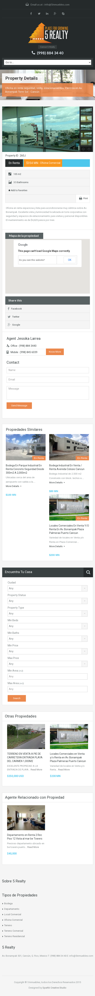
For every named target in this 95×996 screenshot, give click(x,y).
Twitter (13, 316)
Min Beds (13, 620)
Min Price (13, 645)
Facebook (15, 308)
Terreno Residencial (14, 936)
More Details (13, 486)
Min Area (15, 670)
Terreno (8, 925)
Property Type (16, 607)
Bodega (8, 903)
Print (85, 198)
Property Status (17, 595)
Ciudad (12, 582)
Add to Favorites (17, 190)
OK (69, 259)
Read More (36, 769)
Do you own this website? (32, 260)
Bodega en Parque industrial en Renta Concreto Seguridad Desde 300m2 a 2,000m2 (25, 469)
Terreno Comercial (13, 930)
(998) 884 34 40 (50, 53)
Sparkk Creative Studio (54, 987)
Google (14, 324)
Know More (55, 351)
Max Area (16, 683)
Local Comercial (12, 914)
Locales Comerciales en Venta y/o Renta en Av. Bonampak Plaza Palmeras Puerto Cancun (69, 529)
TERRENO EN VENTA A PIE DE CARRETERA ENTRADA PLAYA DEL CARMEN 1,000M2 (24, 757)
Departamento (11, 909)
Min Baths (13, 632)
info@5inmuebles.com (56, 4)
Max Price (13, 658)
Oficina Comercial (13, 919)
